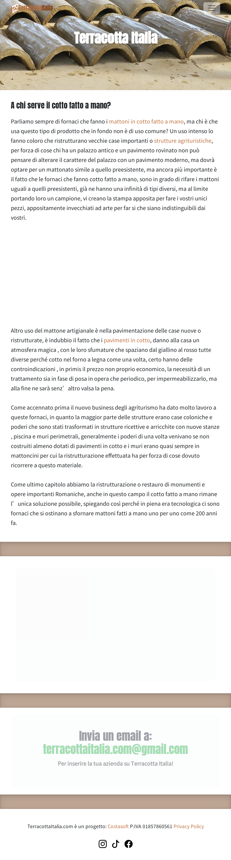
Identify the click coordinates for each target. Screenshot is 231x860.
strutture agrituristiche (182, 140)
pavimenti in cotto (127, 340)
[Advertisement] (115, 274)
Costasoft (118, 826)
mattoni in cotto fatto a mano (146, 121)
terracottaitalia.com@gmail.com (115, 749)
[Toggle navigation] (211, 8)
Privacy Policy (189, 826)
